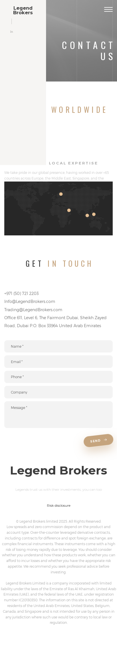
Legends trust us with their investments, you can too (58, 489)
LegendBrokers (23, 10)
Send (98, 440)
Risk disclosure (58, 505)
